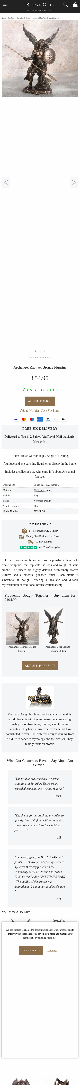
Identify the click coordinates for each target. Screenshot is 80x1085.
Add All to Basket (40, 665)
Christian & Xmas (23, 18)
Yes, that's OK (31, 950)
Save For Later (50, 410)
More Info (52, 950)
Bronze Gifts (40, 4)
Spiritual (11, 18)
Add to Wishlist (29, 410)
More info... (40, 441)
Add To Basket (40, 401)
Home (4, 18)
